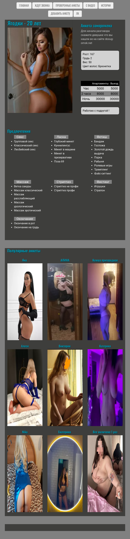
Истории (106, 6)
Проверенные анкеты (68, 6)
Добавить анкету (60, 14)
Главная (24, 6)
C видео (90, 6)
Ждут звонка (42, 6)
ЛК (77, 14)
